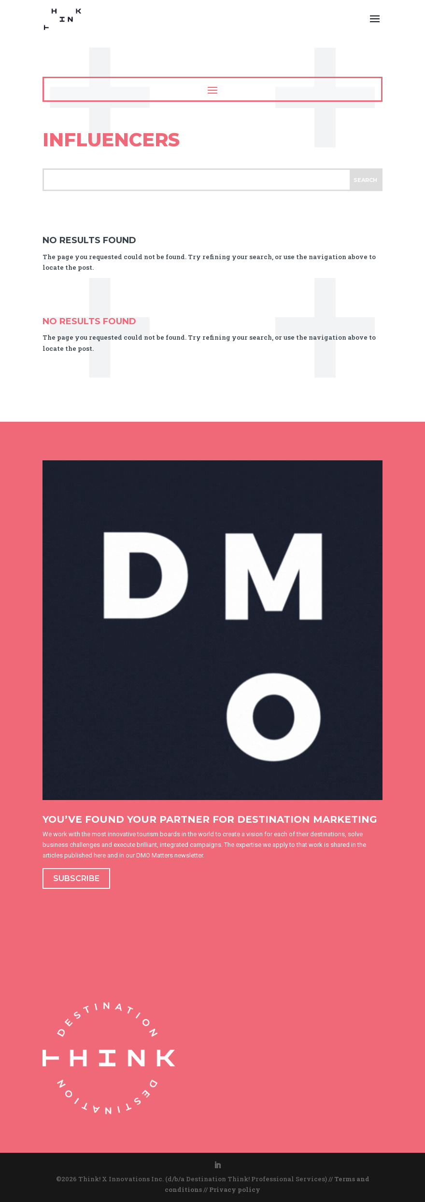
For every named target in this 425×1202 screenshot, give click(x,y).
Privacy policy (234, 1189)
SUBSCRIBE (76, 878)
